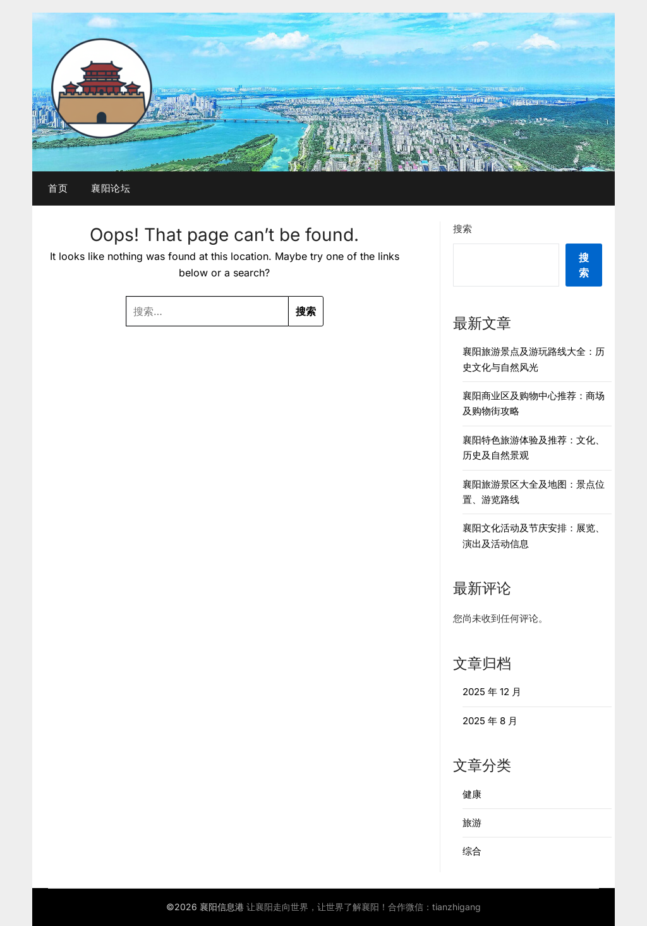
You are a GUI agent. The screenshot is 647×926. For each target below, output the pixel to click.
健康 (472, 794)
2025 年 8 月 (490, 721)
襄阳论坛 (110, 188)
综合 (472, 851)
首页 (58, 188)
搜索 (462, 229)
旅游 (472, 823)
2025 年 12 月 (492, 692)
